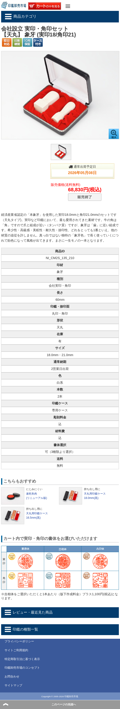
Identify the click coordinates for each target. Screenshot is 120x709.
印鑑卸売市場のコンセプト (22, 667)
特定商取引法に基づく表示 (22, 659)
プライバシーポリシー (19, 641)
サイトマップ (13, 685)
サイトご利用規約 (16, 650)
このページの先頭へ (63, 704)
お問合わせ (12, 676)
